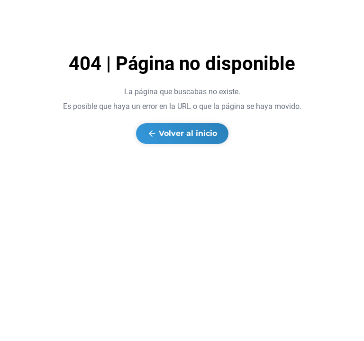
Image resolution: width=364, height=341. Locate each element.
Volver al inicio (182, 133)
